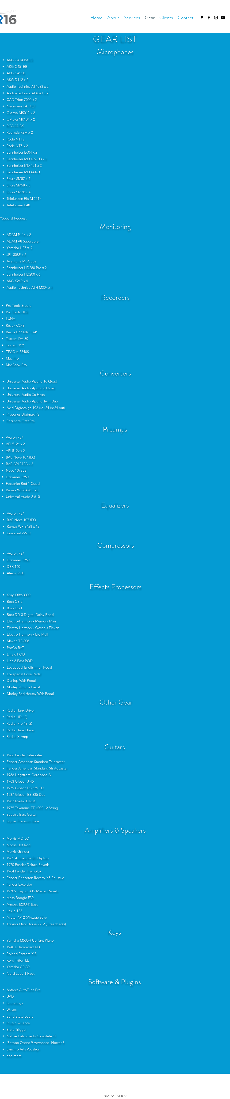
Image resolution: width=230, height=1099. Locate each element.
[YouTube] (223, 17)
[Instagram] (216, 17)
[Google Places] (201, 17)
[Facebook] (209, 17)
